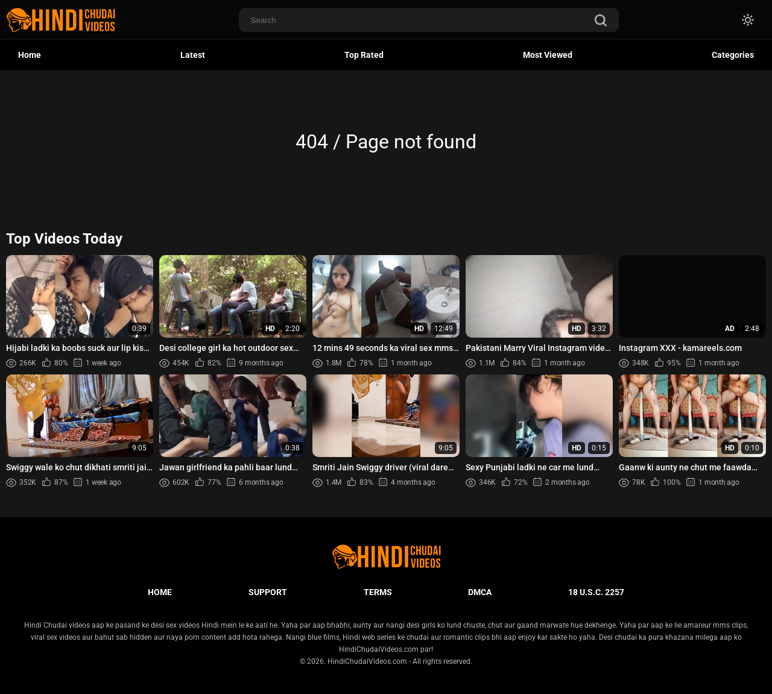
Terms (378, 592)
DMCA (480, 592)
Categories (733, 55)
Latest (192, 55)
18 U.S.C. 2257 (596, 592)
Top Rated (364, 55)
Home (29, 55)
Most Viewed (547, 55)
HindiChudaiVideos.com (367, 661)
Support (267, 592)
